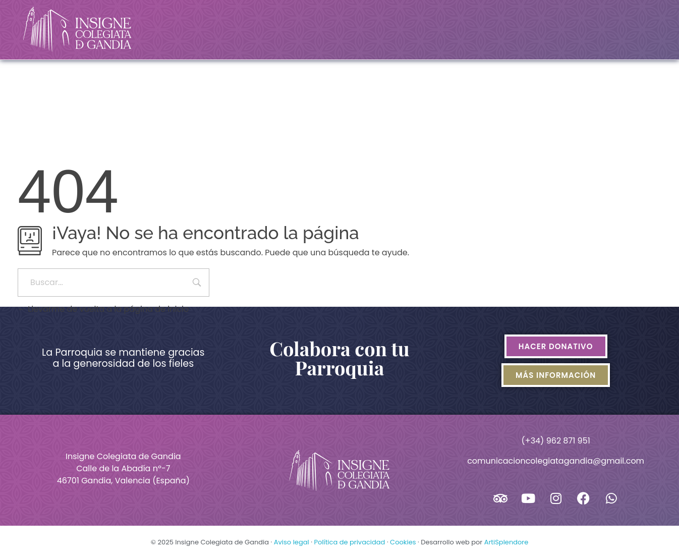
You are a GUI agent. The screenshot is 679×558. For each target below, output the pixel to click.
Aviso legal (291, 542)
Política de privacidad (349, 542)
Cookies (403, 542)
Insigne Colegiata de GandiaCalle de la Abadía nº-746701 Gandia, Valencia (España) (123, 468)
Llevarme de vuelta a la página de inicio (103, 309)
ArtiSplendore (506, 542)
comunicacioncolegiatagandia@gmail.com (555, 461)
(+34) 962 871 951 (555, 441)
